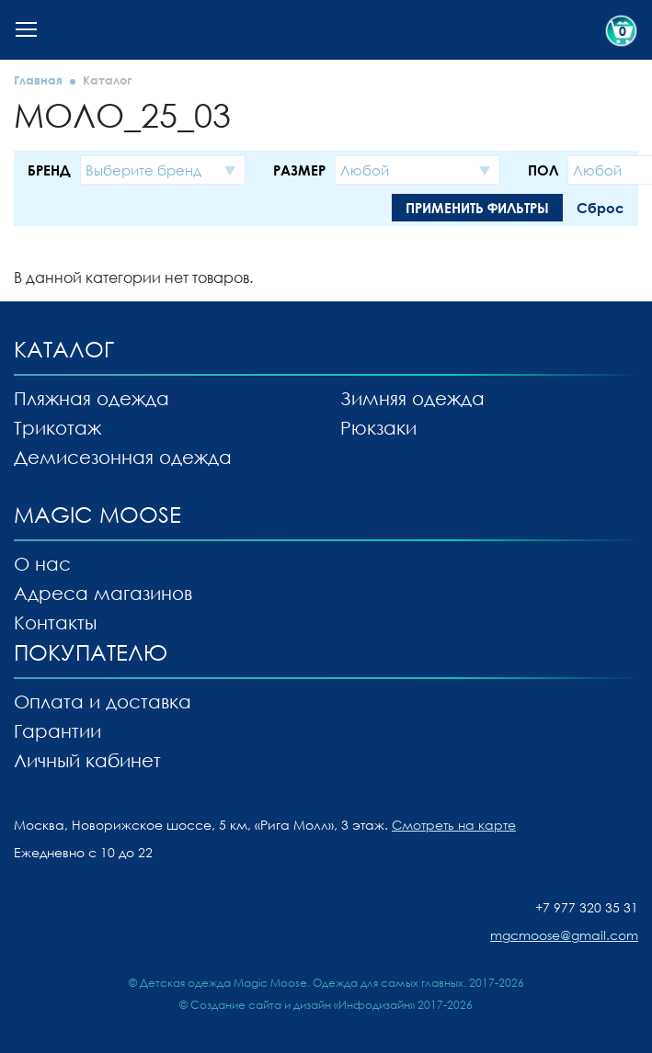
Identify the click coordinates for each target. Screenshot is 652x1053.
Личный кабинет (87, 760)
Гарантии (57, 730)
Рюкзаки (378, 427)
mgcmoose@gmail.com (564, 935)
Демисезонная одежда (123, 457)
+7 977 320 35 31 (586, 907)
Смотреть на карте (454, 824)
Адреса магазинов (103, 593)
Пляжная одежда (91, 398)
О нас (42, 563)
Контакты (55, 622)
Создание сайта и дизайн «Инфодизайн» (302, 1005)
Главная (38, 80)
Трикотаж (57, 427)
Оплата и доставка (102, 701)
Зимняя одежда (412, 398)
